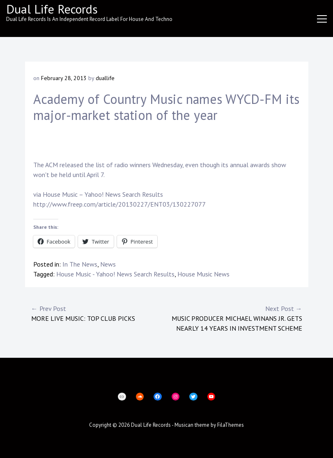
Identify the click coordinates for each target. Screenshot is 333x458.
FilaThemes (230, 424)
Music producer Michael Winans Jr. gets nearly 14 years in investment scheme (234, 318)
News (108, 264)
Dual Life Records (52, 9)
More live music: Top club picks (99, 313)
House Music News (203, 274)
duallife (105, 78)
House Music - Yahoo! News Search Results (115, 274)
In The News (79, 264)
